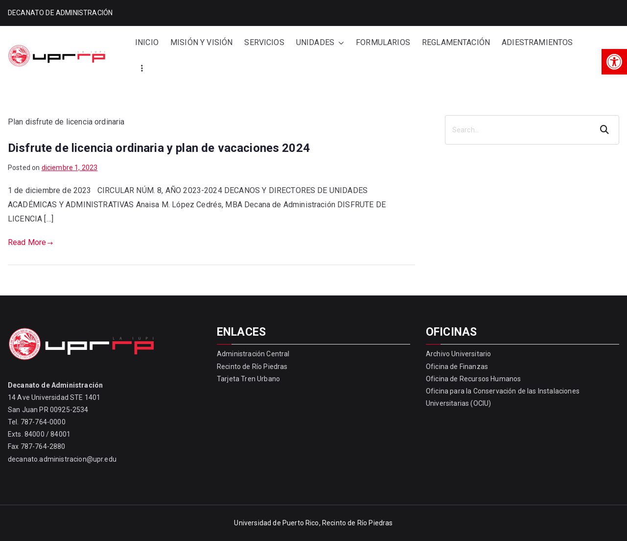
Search (605, 130)
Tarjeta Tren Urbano (248, 379)
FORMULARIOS (383, 42)
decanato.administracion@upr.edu (62, 459)
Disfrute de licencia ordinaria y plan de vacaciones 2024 (159, 148)
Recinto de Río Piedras (252, 366)
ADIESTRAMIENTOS (537, 42)
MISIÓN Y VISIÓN (201, 42)
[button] (614, 61)
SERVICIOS (264, 42)
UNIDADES (320, 43)
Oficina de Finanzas (457, 366)
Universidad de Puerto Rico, (277, 523)
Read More (30, 242)
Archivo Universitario (458, 354)
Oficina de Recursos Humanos (473, 379)
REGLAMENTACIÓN (456, 42)
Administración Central (253, 354)
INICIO (147, 42)
